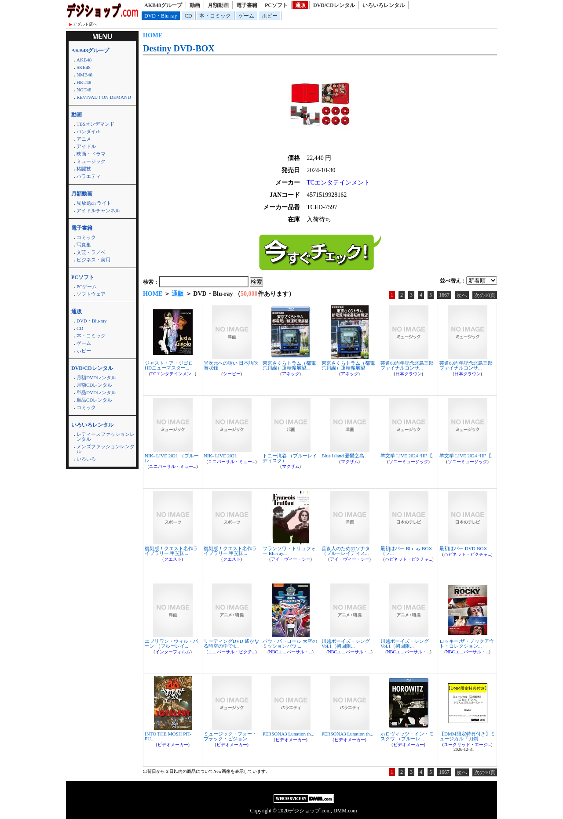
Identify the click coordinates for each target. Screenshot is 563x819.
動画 (195, 5)
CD (188, 16)
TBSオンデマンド (95, 124)
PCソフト (276, 5)
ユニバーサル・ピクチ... (232, 651)
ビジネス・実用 (93, 259)
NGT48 (84, 89)
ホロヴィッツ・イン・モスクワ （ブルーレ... (407, 736)
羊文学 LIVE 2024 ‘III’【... (408, 455)
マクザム (291, 466)
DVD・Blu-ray (160, 16)
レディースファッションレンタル (106, 436)
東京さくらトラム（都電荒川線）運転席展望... (289, 365)
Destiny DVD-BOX (179, 48)
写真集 (84, 244)
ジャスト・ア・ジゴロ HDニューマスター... (169, 365)
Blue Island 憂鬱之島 (343, 455)
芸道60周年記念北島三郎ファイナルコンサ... (407, 365)
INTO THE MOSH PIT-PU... (168, 736)
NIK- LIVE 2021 (220, 455)
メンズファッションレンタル (106, 449)
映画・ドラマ (91, 153)
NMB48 (84, 74)
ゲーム (246, 16)
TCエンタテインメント (338, 182)
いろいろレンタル (383, 5)
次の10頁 (484, 295)
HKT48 (84, 82)
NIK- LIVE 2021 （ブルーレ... (172, 458)
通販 (300, 5)
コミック (86, 237)
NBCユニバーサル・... (290, 651)
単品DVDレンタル (96, 392)
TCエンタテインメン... (172, 373)
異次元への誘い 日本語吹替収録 (231, 365)
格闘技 (84, 168)
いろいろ (86, 458)
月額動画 (218, 5)
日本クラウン (408, 373)
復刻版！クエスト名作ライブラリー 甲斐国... (171, 551)
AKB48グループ (163, 5)
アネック (291, 373)
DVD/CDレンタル (334, 5)
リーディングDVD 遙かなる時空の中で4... (231, 643)
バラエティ (89, 176)
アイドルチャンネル (98, 210)
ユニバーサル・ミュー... (173, 466)
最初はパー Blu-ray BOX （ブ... (406, 551)
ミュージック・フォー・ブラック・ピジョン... (230, 736)
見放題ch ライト (94, 203)
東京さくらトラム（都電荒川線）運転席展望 (348, 365)
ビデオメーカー (172, 744)
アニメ (84, 138)
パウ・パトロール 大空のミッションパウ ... (290, 643)
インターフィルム (172, 651)
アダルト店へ (85, 24)
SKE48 (84, 67)
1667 (444, 295)
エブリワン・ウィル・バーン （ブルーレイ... (171, 643)
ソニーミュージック (408, 461)
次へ (462, 295)
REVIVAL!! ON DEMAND (104, 97)
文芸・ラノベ (91, 252)
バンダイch (88, 131)
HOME (152, 35)
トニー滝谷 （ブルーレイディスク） (290, 458)
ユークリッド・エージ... (467, 744)
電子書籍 (246, 5)
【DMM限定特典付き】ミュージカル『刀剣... (467, 736)
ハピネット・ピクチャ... (408, 559)
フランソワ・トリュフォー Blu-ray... (289, 551)
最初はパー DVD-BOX (463, 548)
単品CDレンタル (94, 399)
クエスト (173, 559)
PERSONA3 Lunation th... (288, 733)
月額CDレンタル (94, 385)
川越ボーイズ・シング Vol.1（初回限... (346, 643)
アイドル (86, 146)
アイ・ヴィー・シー (291, 559)
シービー (232, 373)
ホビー (270, 16)
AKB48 (84, 59)
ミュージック (91, 161)
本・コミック (215, 16)
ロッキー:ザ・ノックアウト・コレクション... (466, 643)
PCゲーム (87, 286)
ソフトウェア (91, 294)
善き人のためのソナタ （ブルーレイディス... (346, 551)
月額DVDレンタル (96, 377)
